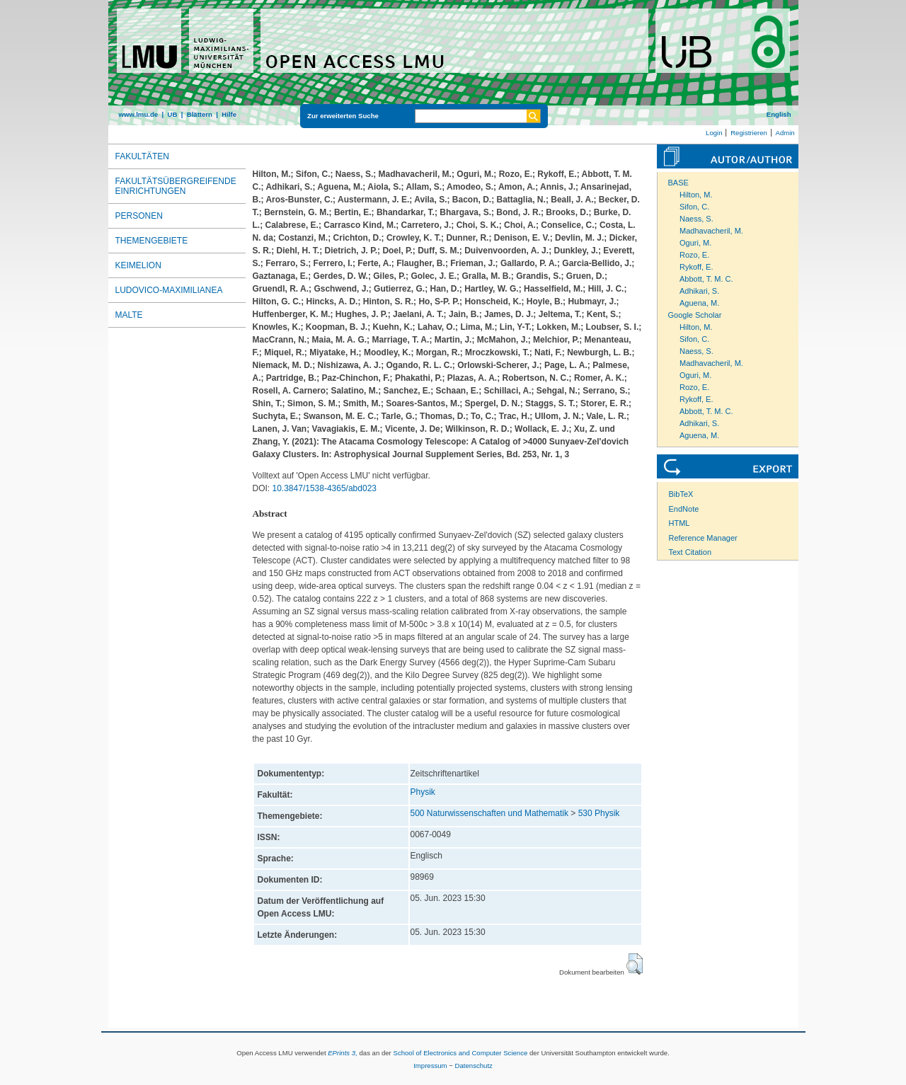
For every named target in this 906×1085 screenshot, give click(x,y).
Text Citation (690, 552)
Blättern (199, 114)
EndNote (684, 509)
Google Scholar (695, 315)
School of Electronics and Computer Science (460, 1053)
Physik (423, 792)
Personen (139, 216)
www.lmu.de (139, 114)
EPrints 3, (342, 1053)
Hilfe (229, 114)
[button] (634, 964)
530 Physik (599, 813)
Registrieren (748, 133)
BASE (678, 182)
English (779, 114)
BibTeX (681, 494)
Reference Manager (703, 538)
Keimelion (138, 265)
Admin (785, 133)
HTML (679, 523)
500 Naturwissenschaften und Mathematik (489, 813)
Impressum (430, 1065)
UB (172, 114)
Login (714, 133)
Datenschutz (474, 1065)
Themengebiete (151, 241)
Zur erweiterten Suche (343, 116)
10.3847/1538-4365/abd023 (325, 488)
